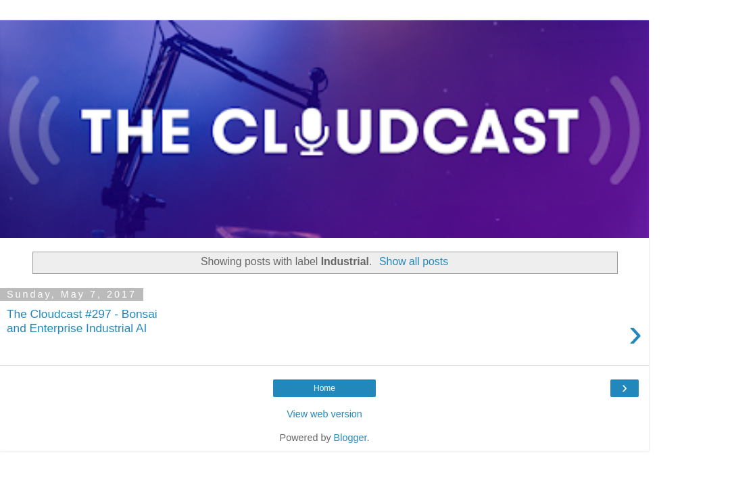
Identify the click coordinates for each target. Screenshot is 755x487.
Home (324, 388)
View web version (324, 414)
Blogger (350, 437)
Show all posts (413, 261)
